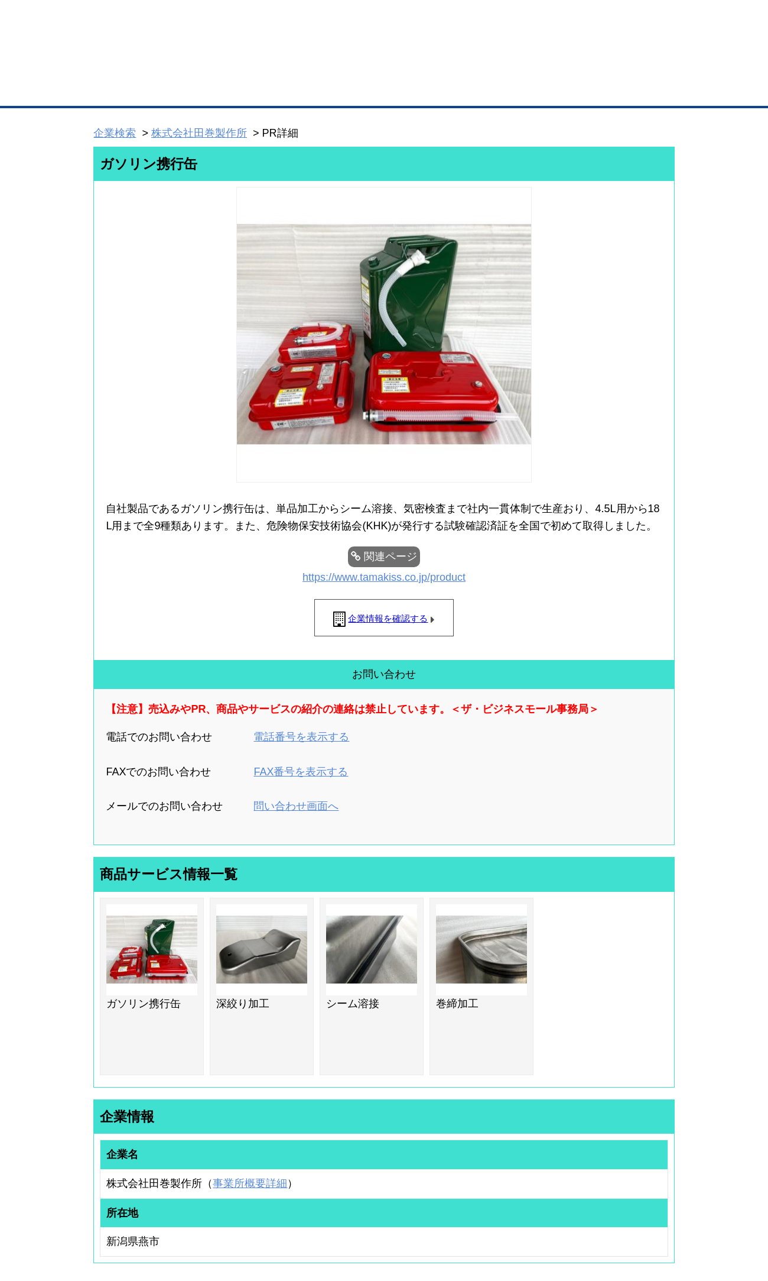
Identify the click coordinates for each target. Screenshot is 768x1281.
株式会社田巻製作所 (199, 133)
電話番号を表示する (301, 737)
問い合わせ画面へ (296, 806)
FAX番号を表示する (300, 772)
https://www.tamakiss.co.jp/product (384, 577)
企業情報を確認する (388, 618)
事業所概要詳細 (250, 1183)
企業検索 (114, 133)
